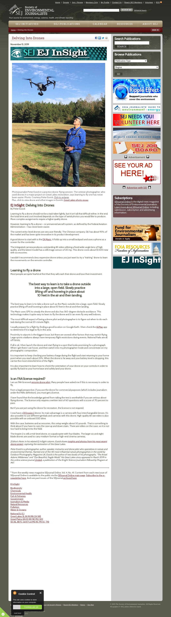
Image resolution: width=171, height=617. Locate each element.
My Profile (105, 2)
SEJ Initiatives (27, 23)
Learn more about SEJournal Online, (131, 207)
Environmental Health (21, 493)
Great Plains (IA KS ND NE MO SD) (26, 519)
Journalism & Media (19, 501)
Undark (38, 460)
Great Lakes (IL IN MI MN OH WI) (25, 516)
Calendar (100, 23)
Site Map (90, 605)
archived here (70, 478)
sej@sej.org (19, 616)
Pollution (14, 507)
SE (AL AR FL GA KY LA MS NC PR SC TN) (29, 521)
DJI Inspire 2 (28, 412)
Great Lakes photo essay (76, 200)
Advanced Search (140, 10)
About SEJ (150, 23)
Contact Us (117, 2)
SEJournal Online (122, 201)
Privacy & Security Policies (51, 605)
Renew (82, 605)
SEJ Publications (67, 23)
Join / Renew (77, 2)
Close (41, 593)
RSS (158, 2)
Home (57, 2)
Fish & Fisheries (18, 496)
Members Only (92, 2)
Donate (66, 2)
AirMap (99, 327)
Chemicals (15, 490)
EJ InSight (14, 484)
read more (17, 613)
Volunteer (149, 2)
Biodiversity (16, 488)
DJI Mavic (47, 239)
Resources (125, 23)
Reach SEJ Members (133, 2)
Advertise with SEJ (137, 187)
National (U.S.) (17, 513)
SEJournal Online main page (71, 475)
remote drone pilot (40, 382)
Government (16, 498)
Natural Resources (19, 504)
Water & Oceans (18, 509)
